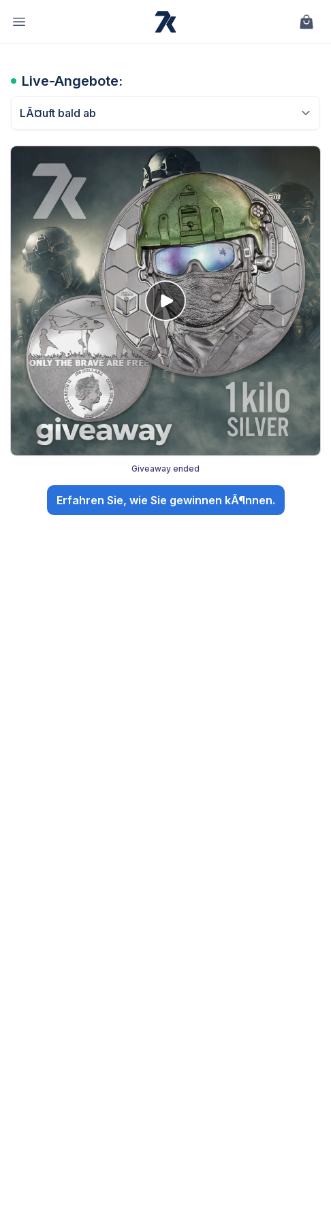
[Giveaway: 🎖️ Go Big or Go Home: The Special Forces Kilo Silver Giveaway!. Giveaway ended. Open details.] (165, 333)
